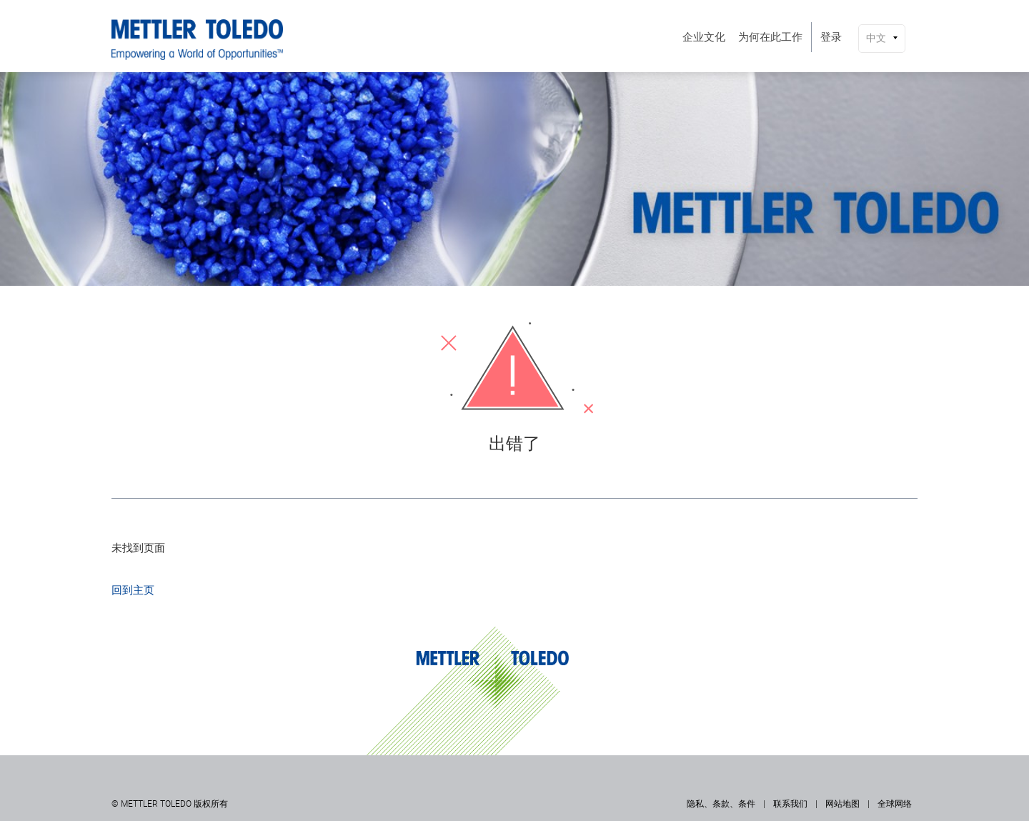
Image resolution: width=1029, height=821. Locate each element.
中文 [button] (876, 38)
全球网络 (895, 804)
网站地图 (842, 804)
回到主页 (132, 590)
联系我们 (790, 804)
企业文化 (703, 37)
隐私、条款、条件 (721, 804)
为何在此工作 (770, 37)
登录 (831, 37)
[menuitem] (704, 37)
